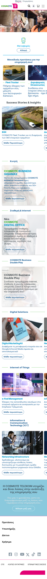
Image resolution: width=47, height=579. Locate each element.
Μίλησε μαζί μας (23, 508)
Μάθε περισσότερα (15, 198)
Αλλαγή (23, 50)
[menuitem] (10, 554)
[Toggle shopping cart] (38, 6)
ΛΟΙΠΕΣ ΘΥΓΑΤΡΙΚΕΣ (16, 564)
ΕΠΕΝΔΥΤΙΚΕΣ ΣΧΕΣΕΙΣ (37, 564)
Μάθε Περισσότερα (13, 143)
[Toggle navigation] (43, 5)
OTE (2, 564)
